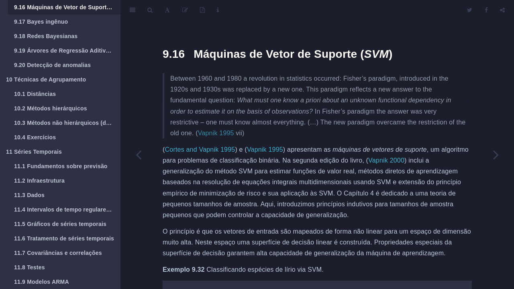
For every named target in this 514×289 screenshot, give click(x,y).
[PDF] (202, 10)
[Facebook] (486, 10)
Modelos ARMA (41, 282)
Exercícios (35, 137)
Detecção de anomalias (52, 65)
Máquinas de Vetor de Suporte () (67, 7)
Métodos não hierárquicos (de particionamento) (67, 123)
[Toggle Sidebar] (132, 10)
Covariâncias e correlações (58, 253)
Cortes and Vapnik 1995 (200, 149)
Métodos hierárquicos (50, 108)
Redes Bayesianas (46, 36)
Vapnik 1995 (216, 133)
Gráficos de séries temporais (60, 224)
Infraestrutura (39, 180)
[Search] (150, 10)
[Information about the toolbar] (218, 10)
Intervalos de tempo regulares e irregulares (67, 209)
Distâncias (35, 94)
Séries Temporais (34, 152)
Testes (29, 267)
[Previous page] (138, 154)
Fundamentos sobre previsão (61, 166)
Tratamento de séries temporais (64, 238)
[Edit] (185, 10)
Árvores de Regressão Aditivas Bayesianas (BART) (67, 50)
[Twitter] (469, 10)
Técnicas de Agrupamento (46, 79)
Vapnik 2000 (386, 160)
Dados (29, 195)
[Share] (502, 10)
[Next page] (496, 154)
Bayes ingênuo (41, 21)
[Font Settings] (167, 10)
